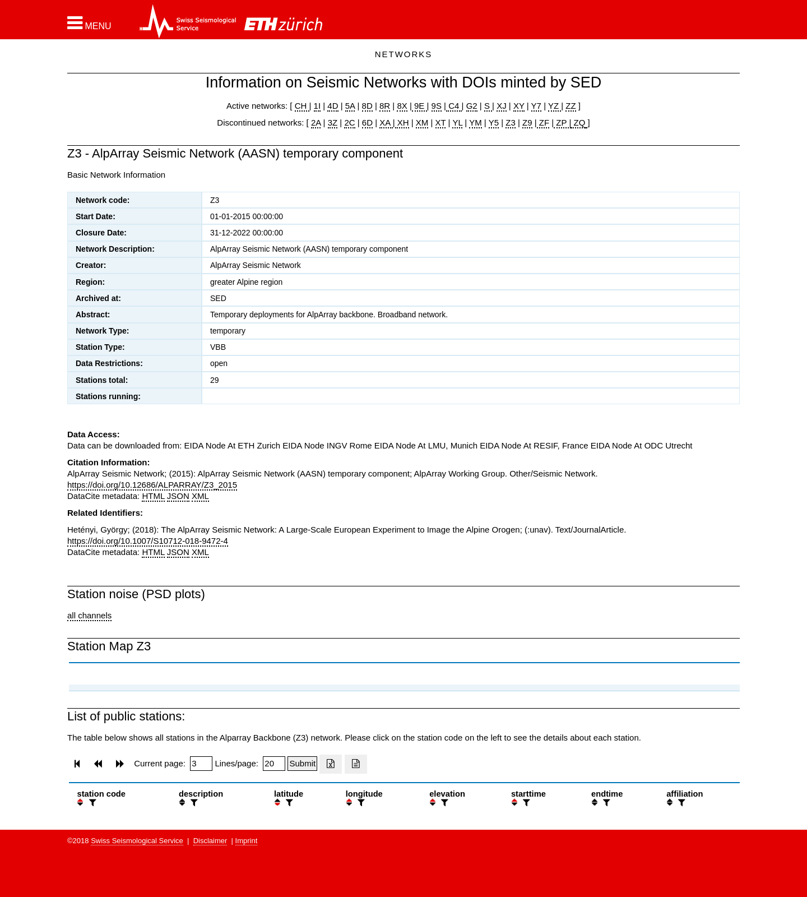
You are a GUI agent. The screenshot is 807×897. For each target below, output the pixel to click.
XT (440, 122)
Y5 (494, 122)
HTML (153, 496)
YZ (554, 105)
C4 (454, 105)
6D (367, 122)
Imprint (246, 840)
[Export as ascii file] (356, 764)
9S (437, 105)
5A (350, 105)
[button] (89, 23)
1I (317, 105)
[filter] (91, 802)
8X (402, 105)
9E (419, 105)
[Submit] (302, 763)
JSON (178, 496)
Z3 (510, 122)
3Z (333, 122)
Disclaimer (210, 840)
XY (519, 105)
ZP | (562, 122)
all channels (89, 615)
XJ (502, 105)
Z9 (527, 122)
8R (384, 105)
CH (302, 105)
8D (367, 105)
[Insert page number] (201, 763)
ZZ (570, 105)
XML (200, 496)
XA (385, 122)
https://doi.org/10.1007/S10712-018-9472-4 (147, 540)
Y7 (536, 105)
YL (457, 122)
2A (316, 122)
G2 (471, 105)
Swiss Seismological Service (137, 840)
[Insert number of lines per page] (274, 763)
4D (332, 105)
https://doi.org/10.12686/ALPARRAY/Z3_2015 (152, 484)
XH (402, 122)
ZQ (578, 122)
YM (475, 122)
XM (422, 122)
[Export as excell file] (330, 764)
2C (349, 122)
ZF (543, 122)
